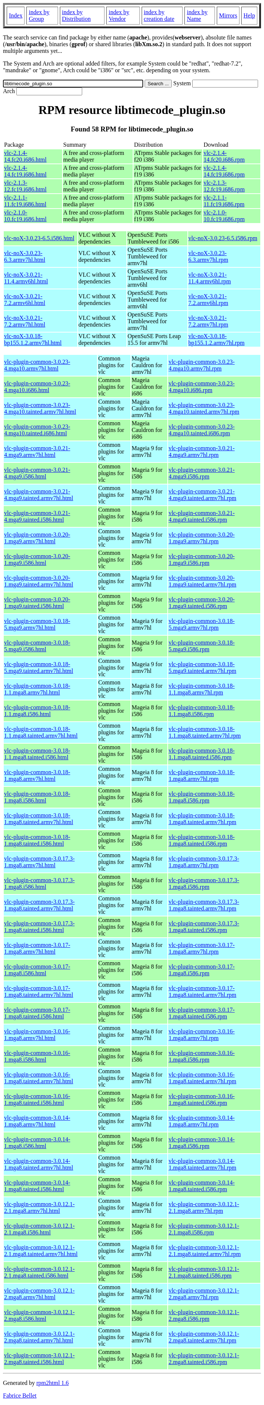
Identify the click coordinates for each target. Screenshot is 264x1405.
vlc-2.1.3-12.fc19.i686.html (25, 186)
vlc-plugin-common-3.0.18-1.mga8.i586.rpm (201, 797)
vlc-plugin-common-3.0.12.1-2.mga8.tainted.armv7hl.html (39, 1337)
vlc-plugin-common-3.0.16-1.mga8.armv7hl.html (37, 1034)
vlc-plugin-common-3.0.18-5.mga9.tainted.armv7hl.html (38, 667)
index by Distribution (76, 15)
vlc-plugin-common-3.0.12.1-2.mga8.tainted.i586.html (39, 1358)
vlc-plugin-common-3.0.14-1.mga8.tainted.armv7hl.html (38, 1164)
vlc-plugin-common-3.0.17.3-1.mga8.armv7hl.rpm (203, 861)
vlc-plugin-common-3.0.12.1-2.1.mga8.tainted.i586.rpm (203, 1272)
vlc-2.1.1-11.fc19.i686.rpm (223, 200)
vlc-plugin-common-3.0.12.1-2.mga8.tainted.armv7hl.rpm (203, 1337)
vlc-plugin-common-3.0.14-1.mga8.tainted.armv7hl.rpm (202, 1164)
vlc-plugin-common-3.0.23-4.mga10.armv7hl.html (37, 365)
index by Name (197, 15)
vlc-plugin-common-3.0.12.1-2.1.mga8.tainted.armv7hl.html (41, 1250)
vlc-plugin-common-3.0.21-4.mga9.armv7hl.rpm (201, 451)
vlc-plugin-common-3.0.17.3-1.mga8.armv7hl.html (39, 861)
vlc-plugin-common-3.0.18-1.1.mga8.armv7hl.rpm (201, 689)
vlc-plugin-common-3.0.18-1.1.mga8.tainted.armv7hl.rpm (204, 732)
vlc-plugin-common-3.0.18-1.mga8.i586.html (37, 797)
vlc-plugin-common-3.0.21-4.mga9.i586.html (37, 473)
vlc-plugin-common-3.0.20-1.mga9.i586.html (37, 559)
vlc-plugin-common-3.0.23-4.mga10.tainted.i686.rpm (201, 429)
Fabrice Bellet (19, 1395)
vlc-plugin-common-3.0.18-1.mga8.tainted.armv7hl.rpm (202, 818)
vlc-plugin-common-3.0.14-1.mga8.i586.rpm (201, 1142)
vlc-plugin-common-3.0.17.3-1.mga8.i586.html (39, 883)
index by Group (39, 15)
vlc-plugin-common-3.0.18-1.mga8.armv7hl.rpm (201, 775)
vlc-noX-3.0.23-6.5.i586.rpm (223, 238)
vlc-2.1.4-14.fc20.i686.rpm (224, 156)
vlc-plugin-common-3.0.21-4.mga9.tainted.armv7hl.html (38, 494)
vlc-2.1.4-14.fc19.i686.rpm (224, 171)
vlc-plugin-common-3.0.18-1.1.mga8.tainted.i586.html (37, 753)
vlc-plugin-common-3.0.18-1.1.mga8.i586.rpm (201, 710)
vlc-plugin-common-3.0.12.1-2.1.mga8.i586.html (39, 1229)
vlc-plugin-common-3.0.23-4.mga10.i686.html (37, 386)
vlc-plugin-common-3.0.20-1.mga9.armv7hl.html (37, 537)
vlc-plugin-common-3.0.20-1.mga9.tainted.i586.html (37, 602)
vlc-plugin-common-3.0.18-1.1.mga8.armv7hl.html (37, 689)
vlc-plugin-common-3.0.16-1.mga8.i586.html (37, 1056)
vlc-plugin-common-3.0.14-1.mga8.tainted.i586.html (37, 1185)
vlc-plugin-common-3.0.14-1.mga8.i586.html (37, 1142)
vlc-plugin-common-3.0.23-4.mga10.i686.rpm (201, 386)
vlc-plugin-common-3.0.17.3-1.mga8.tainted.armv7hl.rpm (203, 905)
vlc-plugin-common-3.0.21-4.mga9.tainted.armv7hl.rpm (202, 494)
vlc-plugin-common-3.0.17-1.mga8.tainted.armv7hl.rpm (202, 991)
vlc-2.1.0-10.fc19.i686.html (25, 215)
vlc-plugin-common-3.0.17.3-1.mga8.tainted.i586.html (39, 926)
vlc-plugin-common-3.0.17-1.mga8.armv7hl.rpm (201, 948)
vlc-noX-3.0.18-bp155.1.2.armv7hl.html (33, 339)
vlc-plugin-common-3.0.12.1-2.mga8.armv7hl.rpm (203, 1293)
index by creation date (159, 15)
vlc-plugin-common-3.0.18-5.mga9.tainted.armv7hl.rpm (202, 667)
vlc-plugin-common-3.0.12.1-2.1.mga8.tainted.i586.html (39, 1272)
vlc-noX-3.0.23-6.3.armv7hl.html (24, 256)
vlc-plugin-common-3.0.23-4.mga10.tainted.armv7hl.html (40, 408)
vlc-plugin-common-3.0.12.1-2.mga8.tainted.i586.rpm (203, 1358)
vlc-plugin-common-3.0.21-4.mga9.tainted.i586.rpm (201, 516)
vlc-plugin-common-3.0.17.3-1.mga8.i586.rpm (203, 883)
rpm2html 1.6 (52, 1383)
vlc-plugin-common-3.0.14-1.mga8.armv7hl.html (37, 1121)
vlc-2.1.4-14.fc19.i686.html (25, 171)
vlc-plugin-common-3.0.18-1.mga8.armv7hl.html (37, 775)
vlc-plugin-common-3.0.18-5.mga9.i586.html (37, 645)
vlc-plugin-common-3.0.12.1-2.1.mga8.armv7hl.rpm (203, 1207)
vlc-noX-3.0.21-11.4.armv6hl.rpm (210, 278)
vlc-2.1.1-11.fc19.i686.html (25, 200)
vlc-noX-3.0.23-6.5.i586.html (39, 238)
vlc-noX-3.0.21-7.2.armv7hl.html (24, 321)
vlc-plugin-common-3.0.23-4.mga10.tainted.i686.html (37, 429)
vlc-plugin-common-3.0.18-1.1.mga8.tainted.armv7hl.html (41, 732)
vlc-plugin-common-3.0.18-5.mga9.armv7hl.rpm (201, 624)
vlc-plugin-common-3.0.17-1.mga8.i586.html (37, 969)
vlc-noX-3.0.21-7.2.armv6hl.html (24, 299)
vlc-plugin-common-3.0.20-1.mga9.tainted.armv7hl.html (38, 581)
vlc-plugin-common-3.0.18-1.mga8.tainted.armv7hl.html (38, 818)
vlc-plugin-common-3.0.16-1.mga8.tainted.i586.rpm (201, 1099)
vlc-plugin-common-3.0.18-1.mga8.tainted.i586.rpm (201, 840)
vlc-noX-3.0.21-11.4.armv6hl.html (26, 278)
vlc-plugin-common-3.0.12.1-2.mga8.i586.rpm (203, 1315)
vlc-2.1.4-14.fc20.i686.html (25, 156)
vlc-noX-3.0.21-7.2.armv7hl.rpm (208, 321)
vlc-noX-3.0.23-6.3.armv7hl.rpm (208, 256)
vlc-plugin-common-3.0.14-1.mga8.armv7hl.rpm (201, 1121)
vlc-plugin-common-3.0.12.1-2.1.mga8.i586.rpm (203, 1229)
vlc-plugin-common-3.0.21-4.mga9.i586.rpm (201, 473)
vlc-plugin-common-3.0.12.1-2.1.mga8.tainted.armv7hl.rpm (204, 1250)
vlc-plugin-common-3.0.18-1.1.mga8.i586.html (37, 710)
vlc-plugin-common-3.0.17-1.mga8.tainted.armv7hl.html (38, 991)
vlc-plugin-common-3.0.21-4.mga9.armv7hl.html (37, 451)
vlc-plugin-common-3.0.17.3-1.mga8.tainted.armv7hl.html (39, 905)
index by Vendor (119, 15)
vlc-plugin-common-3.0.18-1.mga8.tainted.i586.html (37, 840)
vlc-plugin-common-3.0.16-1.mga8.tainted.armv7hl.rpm (202, 1077)
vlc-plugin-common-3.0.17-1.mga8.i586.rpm (201, 969)
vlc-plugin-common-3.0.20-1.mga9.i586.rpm (201, 559)
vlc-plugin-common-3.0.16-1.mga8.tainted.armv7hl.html (38, 1077)
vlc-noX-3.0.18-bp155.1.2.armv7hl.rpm (217, 339)
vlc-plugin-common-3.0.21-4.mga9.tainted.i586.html (37, 516)
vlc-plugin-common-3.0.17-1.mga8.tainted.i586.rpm (201, 1013)
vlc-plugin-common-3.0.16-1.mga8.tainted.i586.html (37, 1099)
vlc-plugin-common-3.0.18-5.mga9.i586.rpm (201, 645)
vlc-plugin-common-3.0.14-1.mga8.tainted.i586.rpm (201, 1185)
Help (249, 15)
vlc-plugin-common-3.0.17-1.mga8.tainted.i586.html (37, 1013)
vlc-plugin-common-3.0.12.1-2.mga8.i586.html (39, 1315)
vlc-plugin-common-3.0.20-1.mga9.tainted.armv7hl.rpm (202, 581)
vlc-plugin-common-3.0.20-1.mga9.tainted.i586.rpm (201, 602)
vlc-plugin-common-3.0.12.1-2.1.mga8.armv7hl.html (39, 1207)
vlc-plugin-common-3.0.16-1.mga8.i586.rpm (201, 1056)
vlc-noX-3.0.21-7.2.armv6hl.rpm (208, 299)
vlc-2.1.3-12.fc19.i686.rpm (224, 186)
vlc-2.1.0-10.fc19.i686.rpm (224, 215)
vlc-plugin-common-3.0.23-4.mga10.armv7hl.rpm (201, 365)
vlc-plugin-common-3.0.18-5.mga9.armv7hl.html (37, 624)
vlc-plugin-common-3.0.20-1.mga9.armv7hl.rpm (201, 537)
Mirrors (228, 15)
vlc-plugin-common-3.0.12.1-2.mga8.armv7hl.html (39, 1293)
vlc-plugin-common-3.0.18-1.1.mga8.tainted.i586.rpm (201, 753)
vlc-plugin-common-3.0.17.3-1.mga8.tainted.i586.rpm (203, 926)
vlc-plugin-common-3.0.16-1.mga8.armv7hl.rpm (201, 1034)
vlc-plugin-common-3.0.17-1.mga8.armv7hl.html (37, 948)
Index (15, 15)
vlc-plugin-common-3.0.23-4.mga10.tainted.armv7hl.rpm (203, 408)
